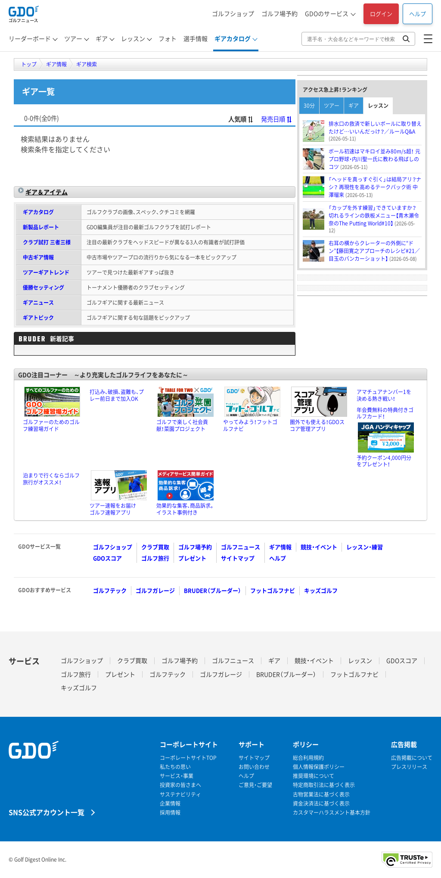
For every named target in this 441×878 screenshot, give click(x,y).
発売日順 (276, 119)
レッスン (133, 38)
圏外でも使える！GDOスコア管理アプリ (317, 425)
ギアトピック (38, 318)
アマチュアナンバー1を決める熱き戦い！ (384, 395)
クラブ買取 (155, 547)
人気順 (241, 119)
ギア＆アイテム (46, 191)
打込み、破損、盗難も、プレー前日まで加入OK (117, 395)
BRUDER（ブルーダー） (212, 590)
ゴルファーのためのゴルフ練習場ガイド (51, 425)
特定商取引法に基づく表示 (324, 785)
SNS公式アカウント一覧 (46, 812)
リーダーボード (30, 38)
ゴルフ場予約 (279, 13)
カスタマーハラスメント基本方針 (331, 813)
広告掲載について (411, 758)
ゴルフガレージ (155, 590)
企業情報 (170, 803)
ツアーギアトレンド (46, 272)
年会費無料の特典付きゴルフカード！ (385, 413)
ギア (102, 38)
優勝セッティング (43, 287)
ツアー (73, 38)
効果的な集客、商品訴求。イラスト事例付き (185, 509)
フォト (167, 38)
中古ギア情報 (38, 257)
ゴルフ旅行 (155, 558)
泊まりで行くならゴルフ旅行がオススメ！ (51, 479)
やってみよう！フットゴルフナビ (250, 425)
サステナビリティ (180, 794)
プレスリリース (409, 767)
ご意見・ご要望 (255, 785)
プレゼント (192, 558)
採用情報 (170, 813)
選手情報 (195, 38)
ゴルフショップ (233, 13)
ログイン (381, 13)
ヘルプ (417, 13)
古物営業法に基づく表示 (321, 794)
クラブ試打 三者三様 (47, 242)
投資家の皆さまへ (180, 785)
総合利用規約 (308, 758)
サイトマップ (238, 558)
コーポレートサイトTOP (188, 758)
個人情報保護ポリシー (319, 767)
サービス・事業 (176, 776)
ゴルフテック (110, 590)
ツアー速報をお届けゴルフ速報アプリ (113, 509)
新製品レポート (41, 227)
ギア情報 (280, 547)
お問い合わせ (254, 767)
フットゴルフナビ (272, 590)
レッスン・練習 (364, 547)
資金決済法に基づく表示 (321, 803)
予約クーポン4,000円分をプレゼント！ (384, 461)
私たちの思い (175, 767)
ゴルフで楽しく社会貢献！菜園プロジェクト (182, 425)
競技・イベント (319, 547)
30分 (309, 105)
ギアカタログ (232, 38)
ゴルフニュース (240, 547)
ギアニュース (38, 302)
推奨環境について (313, 776)
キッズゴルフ (321, 590)
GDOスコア (107, 558)
